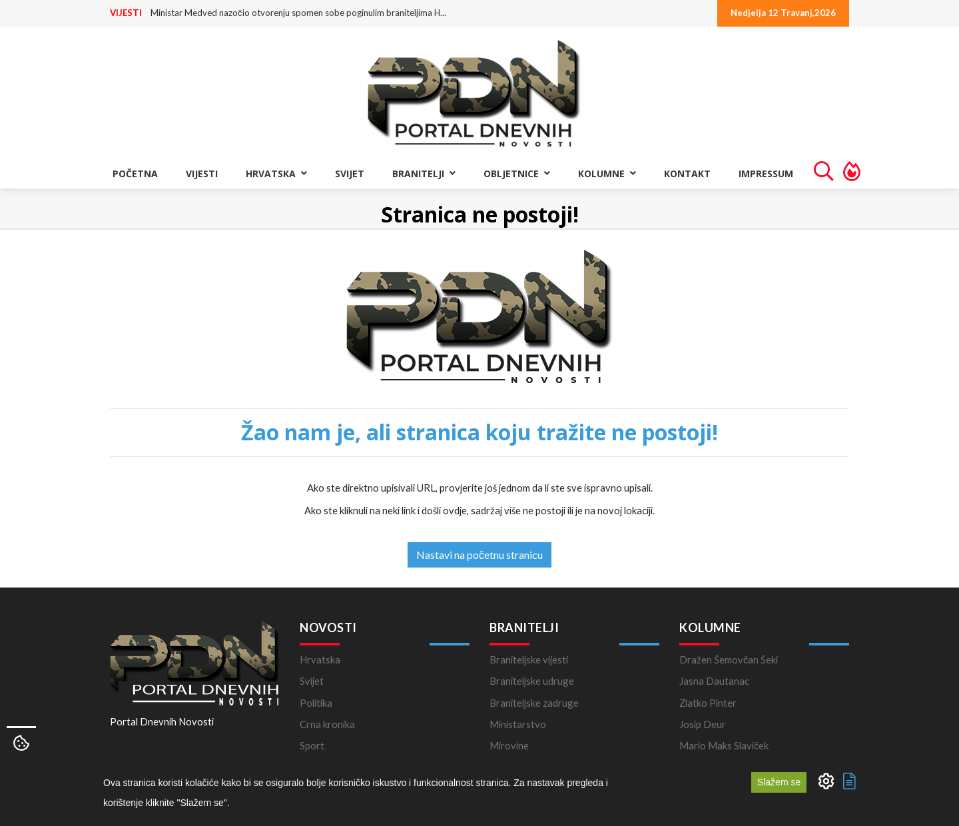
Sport (312, 745)
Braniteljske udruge (531, 681)
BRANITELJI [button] (424, 174)
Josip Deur (702, 724)
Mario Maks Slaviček (724, 745)
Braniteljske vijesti (528, 659)
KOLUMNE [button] (607, 174)
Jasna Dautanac (714, 681)
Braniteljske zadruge (534, 703)
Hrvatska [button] (276, 174)
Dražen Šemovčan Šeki (728, 659)
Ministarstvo (517, 724)
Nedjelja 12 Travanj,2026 (783, 12)
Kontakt (687, 173)
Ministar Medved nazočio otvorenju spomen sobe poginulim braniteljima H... (298, 12)
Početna (135, 173)
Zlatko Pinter (708, 703)
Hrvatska (320, 659)
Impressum (766, 173)
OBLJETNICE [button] (516, 174)
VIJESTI (126, 12)
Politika (316, 703)
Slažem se (778, 782)
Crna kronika (327, 724)
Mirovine (509, 745)
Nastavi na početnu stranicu (479, 554)
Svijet (349, 173)
